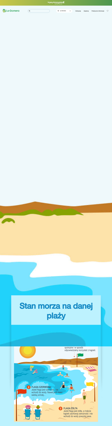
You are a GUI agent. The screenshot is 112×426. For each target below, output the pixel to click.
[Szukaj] (39, 11)
